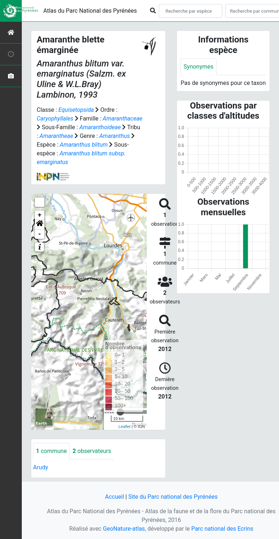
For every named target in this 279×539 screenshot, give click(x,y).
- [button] (40, 234)
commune (51, 451)
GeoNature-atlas (124, 528)
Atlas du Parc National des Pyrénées (90, 10)
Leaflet (124, 426)
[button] (39, 224)
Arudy (40, 467)
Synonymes (198, 66)
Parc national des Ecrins (222, 528)
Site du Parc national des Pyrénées (173, 496)
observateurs (92, 451)
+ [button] (40, 215)
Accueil (114, 496)
